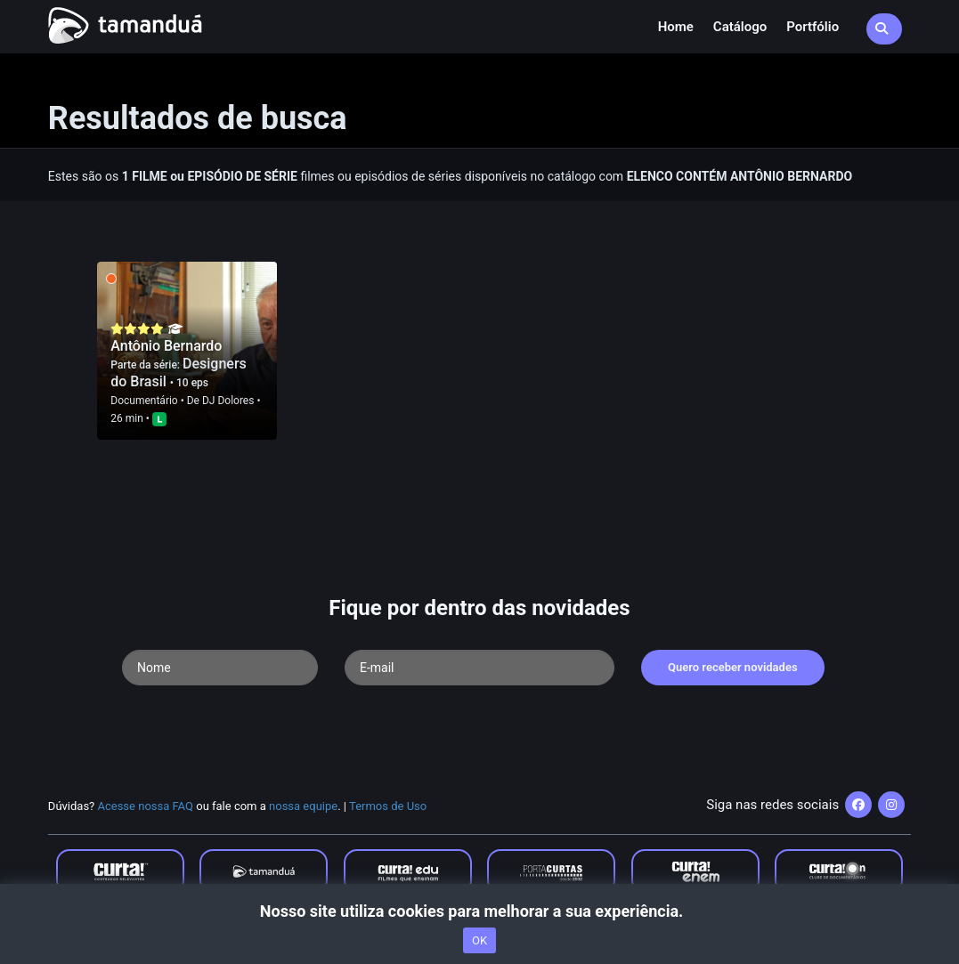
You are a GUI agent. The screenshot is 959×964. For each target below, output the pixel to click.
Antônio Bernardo (166, 345)
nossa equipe (303, 806)
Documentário (143, 400)
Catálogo (740, 27)
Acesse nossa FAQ (145, 806)
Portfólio (812, 27)
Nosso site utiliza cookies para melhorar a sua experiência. (479, 911)
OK (479, 940)
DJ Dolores (228, 400)
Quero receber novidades (733, 667)
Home (676, 27)
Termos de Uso (388, 806)
